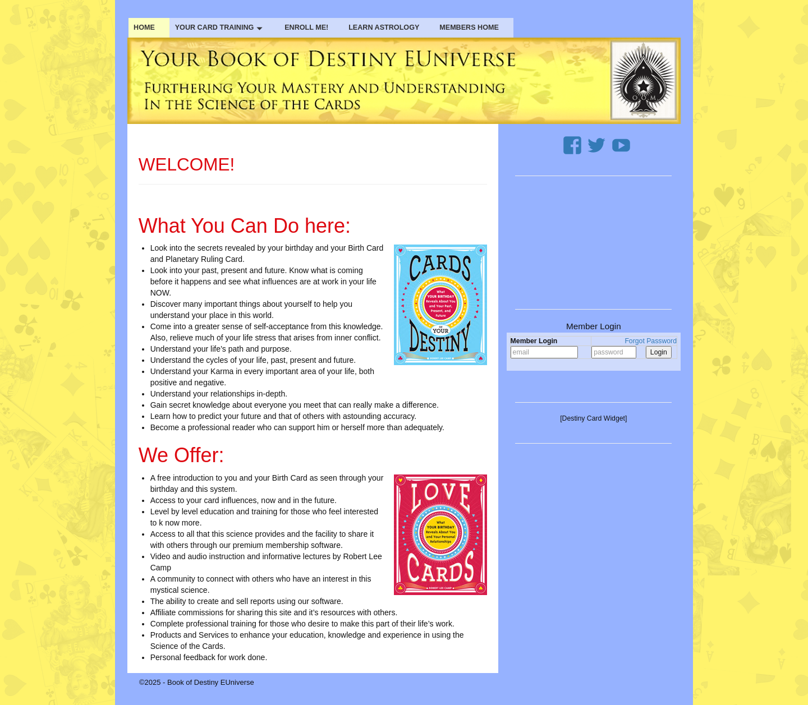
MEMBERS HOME (469, 27)
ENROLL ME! (306, 27)
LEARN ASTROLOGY (383, 27)
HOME (144, 27)
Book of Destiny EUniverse (210, 682)
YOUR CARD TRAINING (220, 28)
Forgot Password (651, 341)
